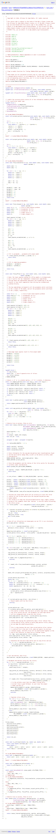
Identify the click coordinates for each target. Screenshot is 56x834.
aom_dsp (50, 8)
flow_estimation (7, 10)
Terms (18, 831)
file (34, 13)
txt (49, 831)
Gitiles (9, 831)
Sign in (52, 2)
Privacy (14, 831)
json (53, 831)
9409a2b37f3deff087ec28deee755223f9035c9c (28, 8)
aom (10, 8)
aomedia (4, 8)
